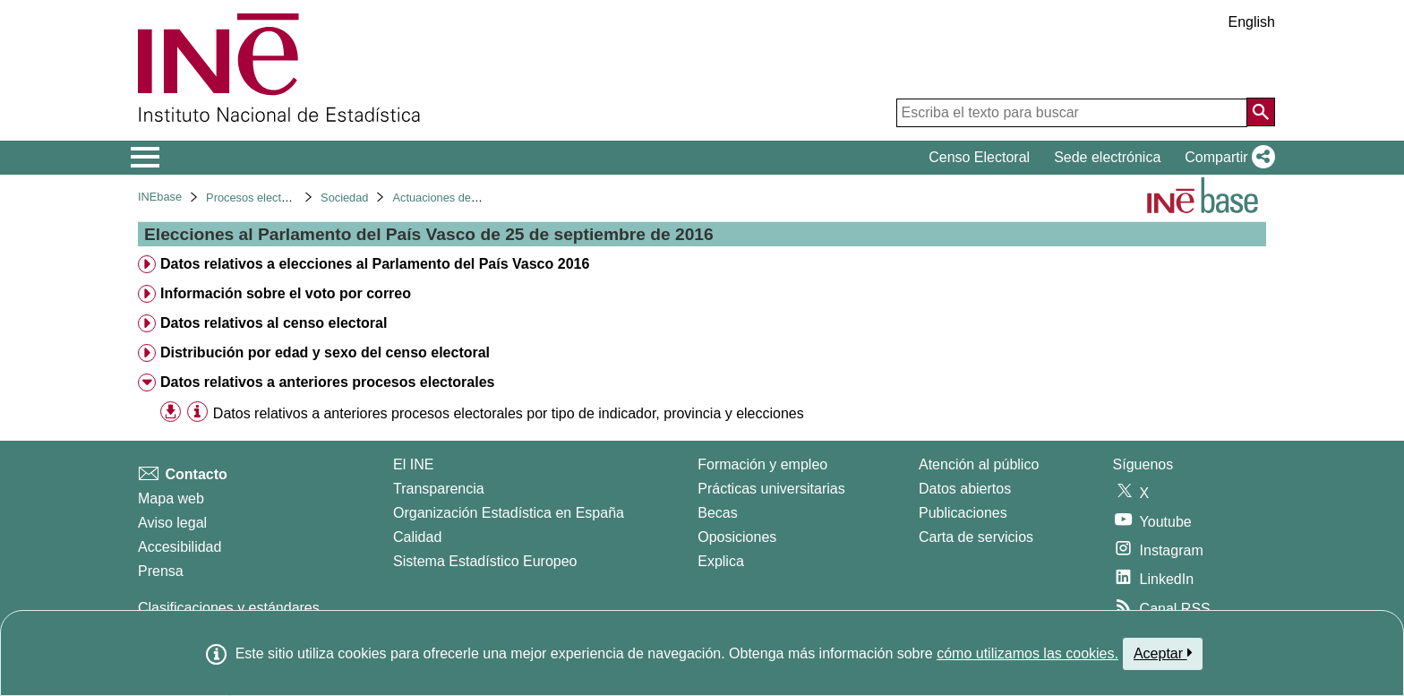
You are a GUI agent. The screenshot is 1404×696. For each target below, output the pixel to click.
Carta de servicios (976, 537)
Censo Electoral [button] (979, 157)
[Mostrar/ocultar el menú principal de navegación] (145, 158)
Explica (721, 561)
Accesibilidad (179, 546)
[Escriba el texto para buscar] (1071, 113)
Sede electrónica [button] (1107, 157)
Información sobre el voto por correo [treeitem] (285, 293)
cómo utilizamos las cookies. (1027, 653)
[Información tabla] (197, 412)
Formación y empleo (762, 464)
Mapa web (171, 498)
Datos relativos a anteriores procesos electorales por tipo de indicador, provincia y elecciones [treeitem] (508, 413)
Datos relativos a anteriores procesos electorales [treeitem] (327, 382)
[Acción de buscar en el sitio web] (1260, 112)
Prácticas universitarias (771, 488)
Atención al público (979, 464)
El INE (413, 464)
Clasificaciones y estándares (229, 607)
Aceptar (1163, 653)
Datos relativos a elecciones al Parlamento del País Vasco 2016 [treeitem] (374, 263)
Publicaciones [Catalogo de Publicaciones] (963, 512)
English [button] (1251, 22)
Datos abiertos (965, 488)
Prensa (161, 571)
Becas (717, 512)
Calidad (417, 537)
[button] (1226, 158)
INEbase (160, 196)
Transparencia (438, 488)
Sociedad (344, 197)
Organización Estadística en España (508, 512)
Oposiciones (737, 537)
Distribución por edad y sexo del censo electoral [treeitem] (325, 352)
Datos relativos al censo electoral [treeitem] (273, 323)
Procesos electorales (259, 197)
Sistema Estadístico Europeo (485, 561)
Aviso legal (172, 522)
